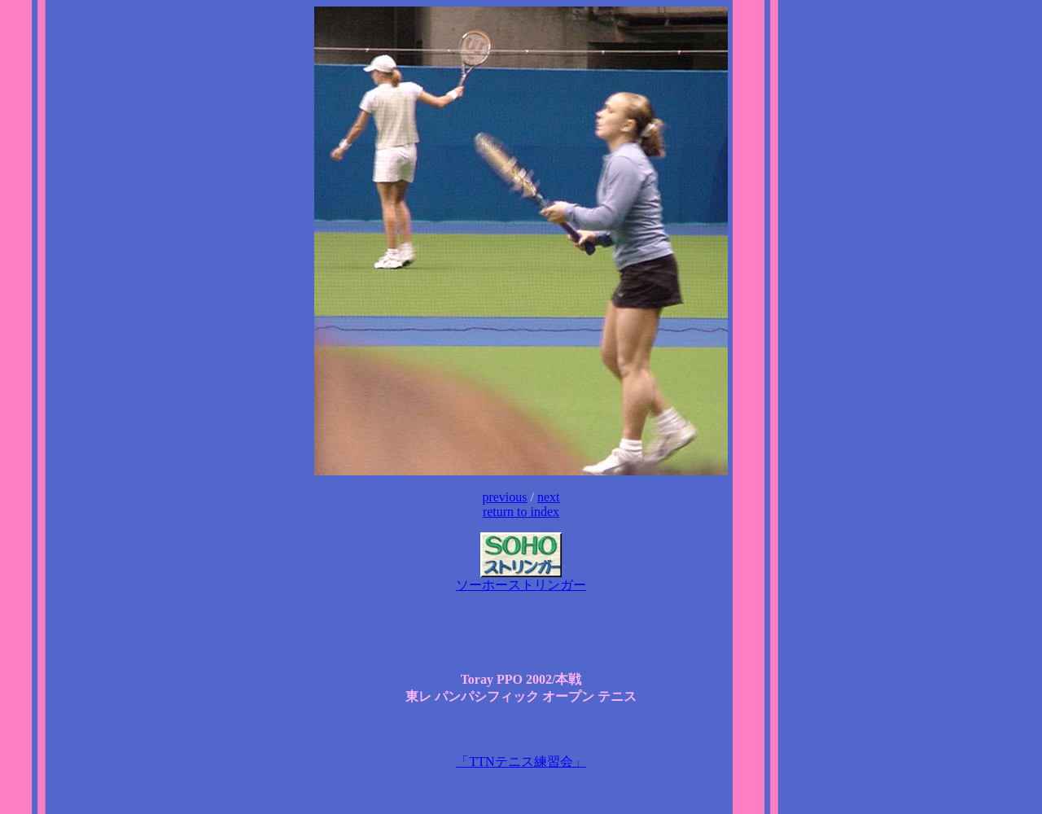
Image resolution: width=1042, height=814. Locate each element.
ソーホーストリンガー (521, 579)
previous (504, 497)
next (548, 497)
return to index (521, 512)
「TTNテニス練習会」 (520, 761)
